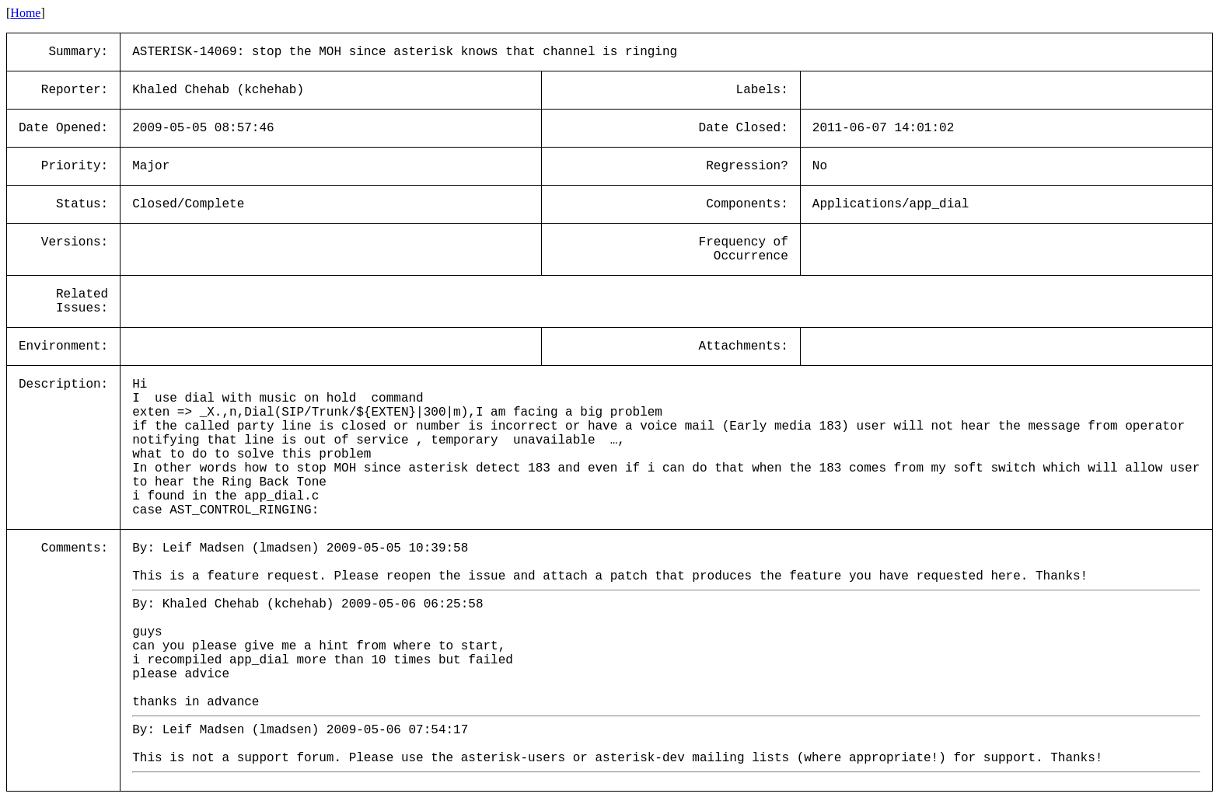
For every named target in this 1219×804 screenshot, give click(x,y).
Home (25, 12)
